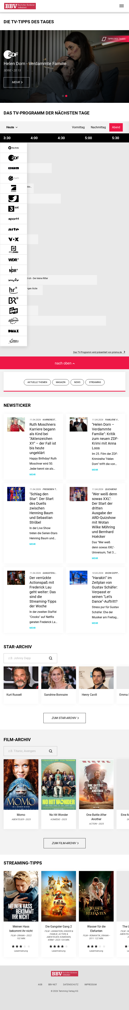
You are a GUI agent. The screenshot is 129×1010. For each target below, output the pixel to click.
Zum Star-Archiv (65, 718)
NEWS (77, 382)
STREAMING (95, 382)
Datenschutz (70, 984)
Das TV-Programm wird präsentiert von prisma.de (99, 352)
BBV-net (52, 984)
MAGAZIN (60, 382)
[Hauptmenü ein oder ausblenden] (121, 6)
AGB (40, 984)
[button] (63, 96)
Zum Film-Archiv (65, 843)
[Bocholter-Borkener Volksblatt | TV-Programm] (20, 6)
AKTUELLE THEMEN (37, 382)
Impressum (90, 984)
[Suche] (30, 658)
